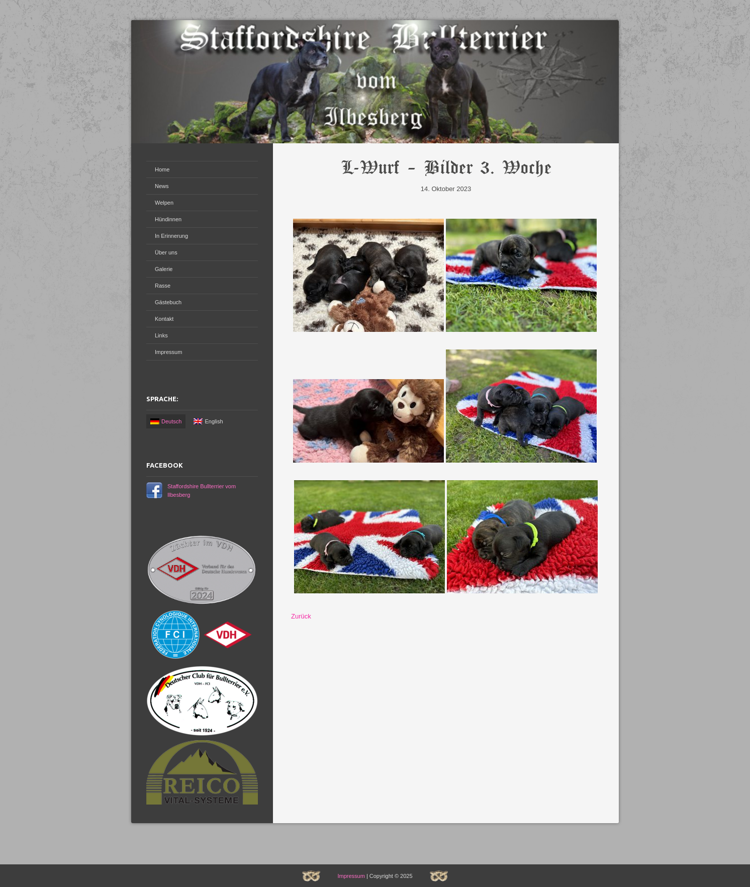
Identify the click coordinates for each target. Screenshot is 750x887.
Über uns (166, 252)
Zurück (301, 616)
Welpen (164, 203)
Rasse (162, 286)
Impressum (168, 352)
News (162, 186)
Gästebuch (168, 302)
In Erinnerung (171, 236)
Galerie (163, 269)
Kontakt (164, 319)
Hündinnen (168, 219)
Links (161, 335)
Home (162, 169)
